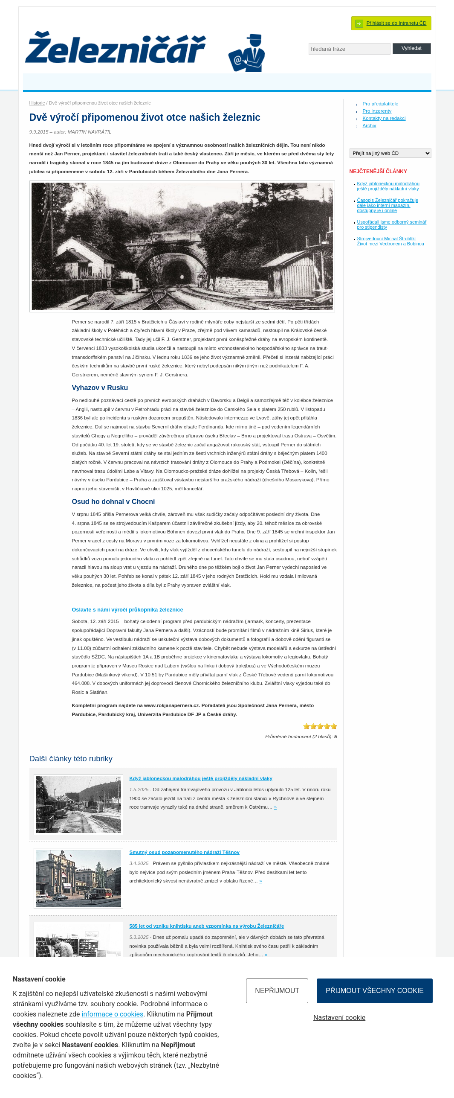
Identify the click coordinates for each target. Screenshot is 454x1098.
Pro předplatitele (381, 103)
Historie (37, 102)
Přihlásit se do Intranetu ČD (397, 23)
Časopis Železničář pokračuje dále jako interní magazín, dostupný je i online (387, 205)
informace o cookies (112, 1014)
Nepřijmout (277, 990)
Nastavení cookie (339, 1018)
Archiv (369, 125)
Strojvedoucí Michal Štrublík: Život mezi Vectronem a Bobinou (390, 241)
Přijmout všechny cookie (375, 990)
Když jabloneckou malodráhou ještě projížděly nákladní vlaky (388, 186)
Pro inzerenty (377, 111)
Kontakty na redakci (384, 118)
